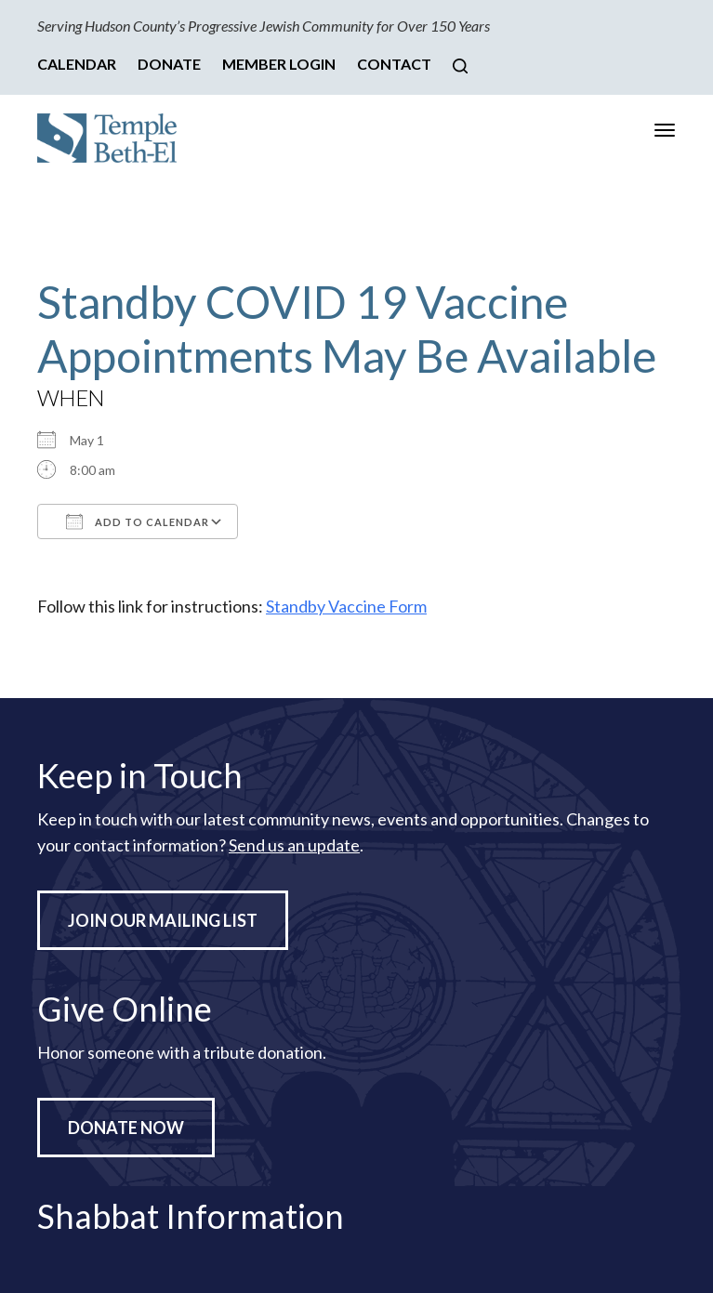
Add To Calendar (137, 521)
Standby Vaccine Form (346, 606)
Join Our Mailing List (162, 920)
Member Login (279, 64)
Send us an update (294, 845)
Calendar (76, 64)
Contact (394, 64)
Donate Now (126, 1127)
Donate (169, 64)
